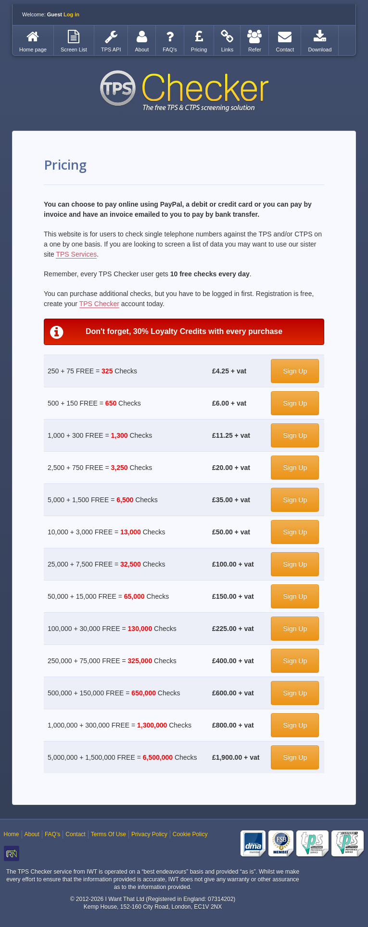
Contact (75, 834)
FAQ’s (52, 834)
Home (11, 834)
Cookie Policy (190, 834)
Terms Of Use (108, 834)
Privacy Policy (149, 834)
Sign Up (295, 371)
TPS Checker (184, 90)
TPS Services (76, 254)
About (32, 834)
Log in (71, 14)
